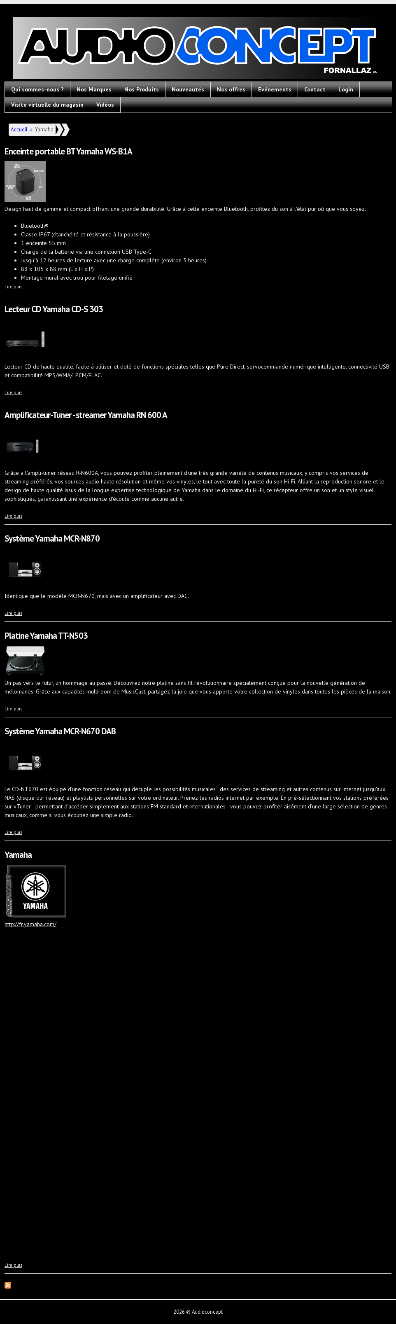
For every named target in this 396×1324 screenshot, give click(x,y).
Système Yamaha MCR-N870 (52, 538)
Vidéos (105, 104)
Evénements (274, 89)
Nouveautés (188, 89)
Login (345, 89)
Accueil (19, 129)
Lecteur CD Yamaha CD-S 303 (54, 309)
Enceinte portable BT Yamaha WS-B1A (68, 151)
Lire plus (13, 287)
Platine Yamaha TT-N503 (46, 635)
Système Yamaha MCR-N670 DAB (60, 731)
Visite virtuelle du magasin (47, 104)
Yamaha (18, 854)
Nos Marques (94, 89)
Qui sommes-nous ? (37, 89)
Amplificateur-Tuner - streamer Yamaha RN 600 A (86, 414)
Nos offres (231, 89)
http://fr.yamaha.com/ (30, 924)
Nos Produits (141, 89)
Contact (315, 89)
